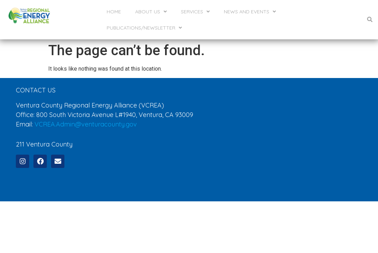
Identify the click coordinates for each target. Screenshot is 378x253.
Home (114, 11)
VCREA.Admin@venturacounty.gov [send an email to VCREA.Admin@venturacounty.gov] (85, 116)
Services (195, 12)
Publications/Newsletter (144, 28)
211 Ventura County (44, 136)
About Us (151, 12)
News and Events (250, 12)
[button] (370, 20)
